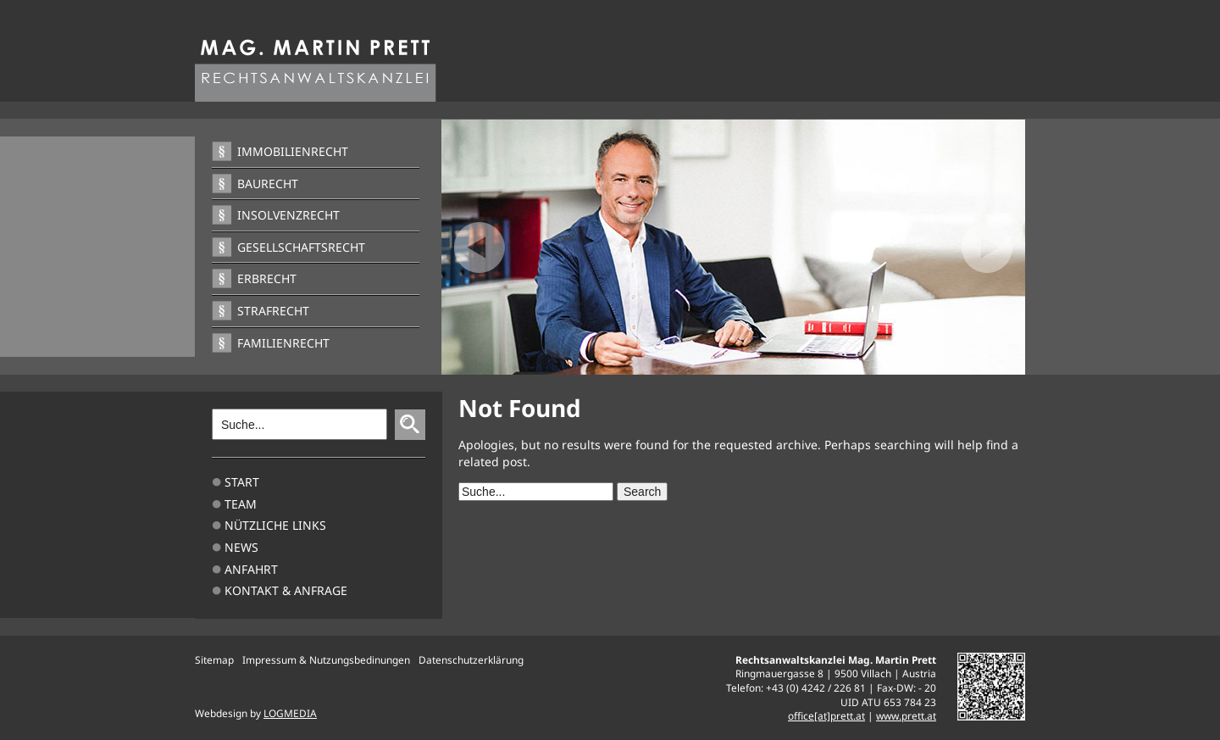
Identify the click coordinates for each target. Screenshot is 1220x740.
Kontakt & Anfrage (286, 590)
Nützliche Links (275, 525)
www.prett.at (906, 715)
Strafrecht (273, 311)
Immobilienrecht (292, 151)
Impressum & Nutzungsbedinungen (326, 659)
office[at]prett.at (826, 715)
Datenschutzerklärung (471, 659)
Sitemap (214, 659)
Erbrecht (267, 278)
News (241, 547)
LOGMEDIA (290, 713)
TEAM (241, 504)
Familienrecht (283, 343)
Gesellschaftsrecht (301, 247)
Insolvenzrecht (288, 215)
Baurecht (267, 183)
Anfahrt (251, 569)
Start (242, 482)
